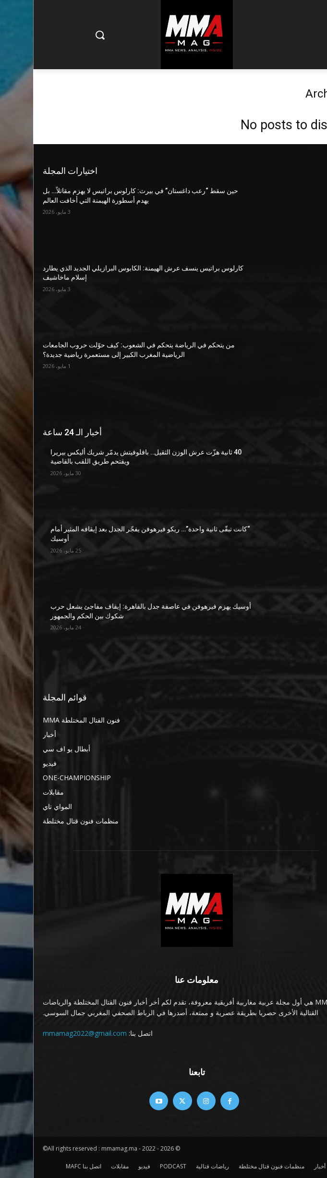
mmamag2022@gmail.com (52, 1033)
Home (309, 79)
